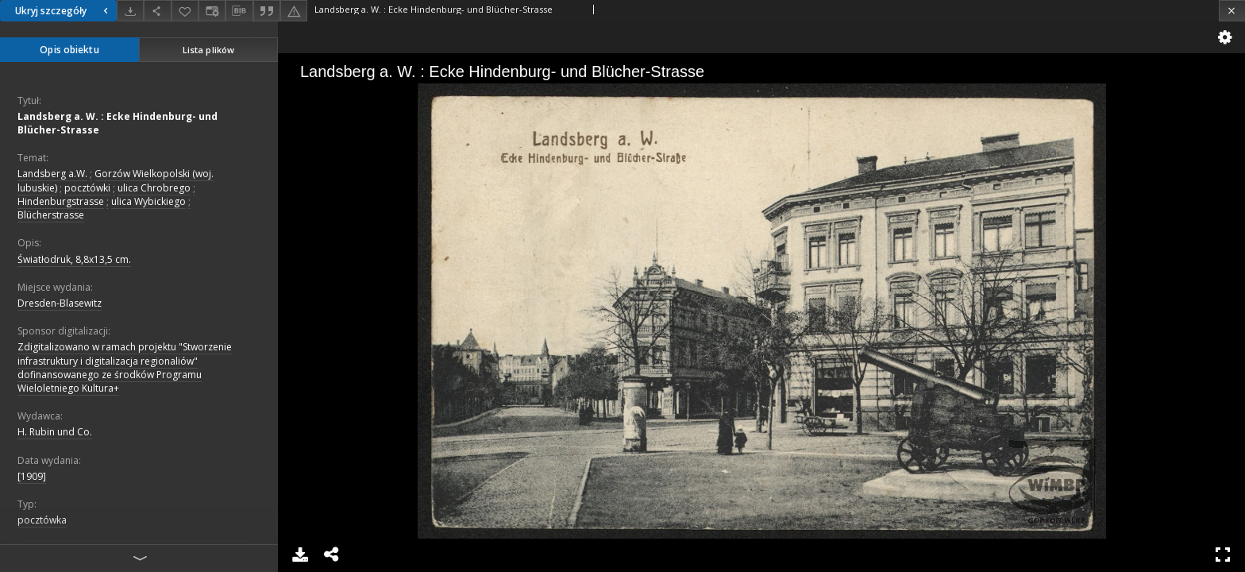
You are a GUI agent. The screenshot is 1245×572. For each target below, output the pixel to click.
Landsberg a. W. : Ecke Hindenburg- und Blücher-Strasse (117, 123)
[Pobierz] (130, 10)
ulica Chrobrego (154, 188)
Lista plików (208, 50)
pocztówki (87, 188)
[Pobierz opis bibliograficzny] (238, 11)
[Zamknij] (1232, 10)
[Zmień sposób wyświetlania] (212, 10)
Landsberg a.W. (52, 173)
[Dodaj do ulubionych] (185, 10)
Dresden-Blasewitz (59, 303)
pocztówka (42, 520)
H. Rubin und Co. (54, 432)
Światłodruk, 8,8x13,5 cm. (74, 259)
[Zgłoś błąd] (293, 10)
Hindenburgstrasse (60, 201)
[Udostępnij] (157, 10)
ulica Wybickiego (148, 201)
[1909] (31, 476)
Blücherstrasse (50, 215)
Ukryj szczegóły (63, 10)
